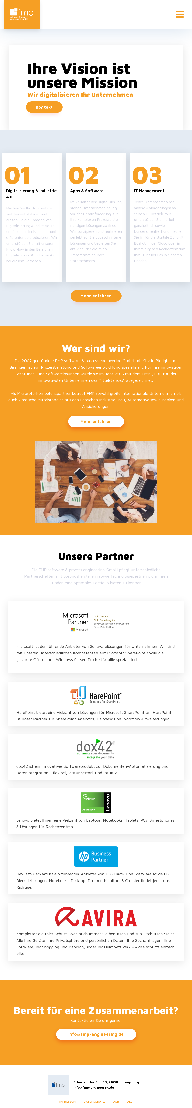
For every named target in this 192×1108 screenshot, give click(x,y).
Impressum (67, 1101)
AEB (130, 1101)
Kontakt (44, 107)
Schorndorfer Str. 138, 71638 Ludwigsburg (106, 1082)
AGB (116, 1101)
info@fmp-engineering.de (96, 1034)
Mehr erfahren (96, 296)
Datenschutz (94, 1101)
